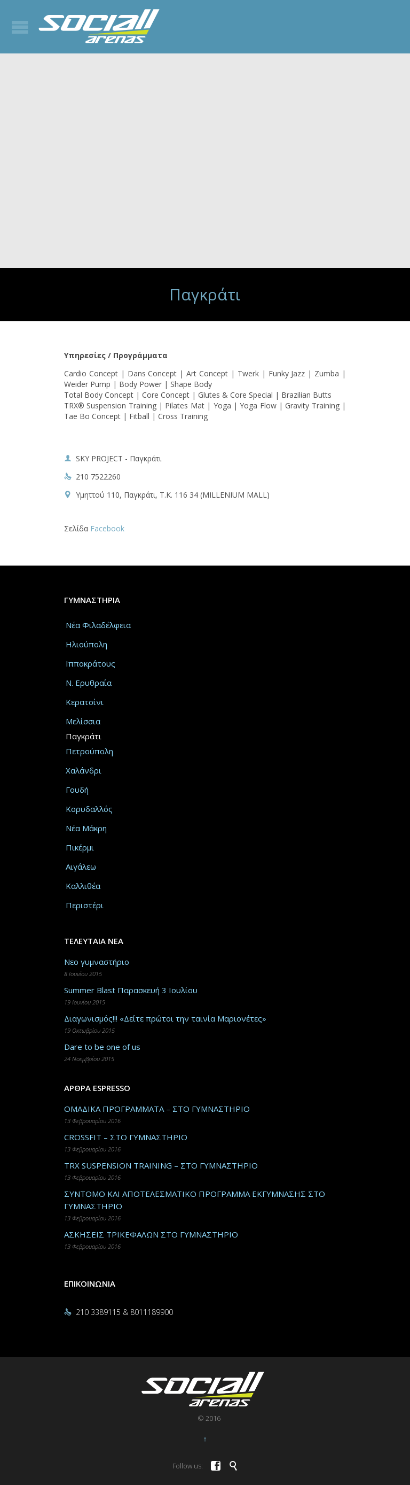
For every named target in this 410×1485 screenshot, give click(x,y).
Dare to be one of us (102, 1046)
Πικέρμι (80, 847)
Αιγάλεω (81, 866)
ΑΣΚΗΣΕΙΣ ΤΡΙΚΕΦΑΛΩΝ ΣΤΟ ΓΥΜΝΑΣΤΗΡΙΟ (151, 1234)
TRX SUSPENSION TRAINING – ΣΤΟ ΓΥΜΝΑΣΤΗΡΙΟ (161, 1165)
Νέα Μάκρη (86, 828)
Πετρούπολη (89, 751)
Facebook (107, 528)
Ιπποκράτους (90, 663)
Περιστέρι (85, 905)
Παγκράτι (83, 736)
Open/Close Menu (20, 27)
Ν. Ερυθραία (89, 682)
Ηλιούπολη (86, 644)
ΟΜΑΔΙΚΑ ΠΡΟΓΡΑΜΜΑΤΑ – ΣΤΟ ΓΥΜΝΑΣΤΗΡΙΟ (157, 1108)
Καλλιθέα (83, 885)
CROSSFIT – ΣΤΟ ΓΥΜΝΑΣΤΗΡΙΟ (125, 1137)
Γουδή (77, 789)
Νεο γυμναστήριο (96, 961)
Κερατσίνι (85, 702)
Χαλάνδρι (83, 770)
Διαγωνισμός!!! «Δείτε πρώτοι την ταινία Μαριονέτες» (165, 1018)
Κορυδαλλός (89, 808)
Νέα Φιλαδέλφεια (98, 625)
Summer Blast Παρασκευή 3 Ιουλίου (131, 990)
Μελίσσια (83, 721)
